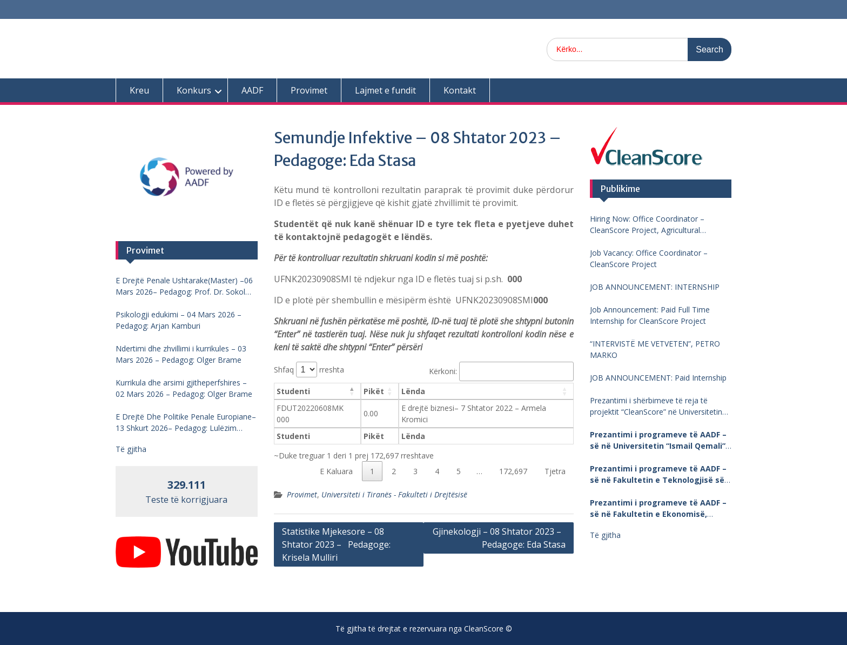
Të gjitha (605, 535)
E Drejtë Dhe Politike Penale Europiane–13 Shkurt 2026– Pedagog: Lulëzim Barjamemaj (186, 422)
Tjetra (555, 471)
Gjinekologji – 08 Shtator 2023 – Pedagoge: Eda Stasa (499, 538)
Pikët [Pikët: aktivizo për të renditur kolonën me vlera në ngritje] (374, 391)
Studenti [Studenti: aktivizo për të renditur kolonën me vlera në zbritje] (293, 391)
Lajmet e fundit (385, 90)
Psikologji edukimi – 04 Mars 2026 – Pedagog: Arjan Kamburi (178, 320)
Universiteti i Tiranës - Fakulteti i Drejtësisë (394, 494)
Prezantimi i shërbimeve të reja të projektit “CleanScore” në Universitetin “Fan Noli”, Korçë (656, 406)
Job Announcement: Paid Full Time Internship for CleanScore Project (650, 315)
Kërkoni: (501, 371)
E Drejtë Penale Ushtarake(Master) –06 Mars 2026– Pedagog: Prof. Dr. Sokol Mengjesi (184, 286)
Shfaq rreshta (309, 369)
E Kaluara (336, 471)
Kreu (139, 90)
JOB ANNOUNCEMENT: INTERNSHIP (655, 287)
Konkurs (194, 90)
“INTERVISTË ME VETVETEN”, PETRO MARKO (655, 349)
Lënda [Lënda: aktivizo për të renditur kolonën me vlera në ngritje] (413, 391)
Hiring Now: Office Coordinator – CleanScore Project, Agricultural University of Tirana (647, 225)
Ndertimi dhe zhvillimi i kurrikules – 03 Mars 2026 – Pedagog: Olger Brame (181, 354)
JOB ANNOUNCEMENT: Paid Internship (658, 378)
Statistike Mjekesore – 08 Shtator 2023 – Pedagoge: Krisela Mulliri (336, 544)
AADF (252, 90)
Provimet (309, 90)
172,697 (513, 471)
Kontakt (459, 90)
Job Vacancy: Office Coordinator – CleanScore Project (649, 258)
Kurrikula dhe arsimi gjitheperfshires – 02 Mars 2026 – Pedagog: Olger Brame (184, 388)
